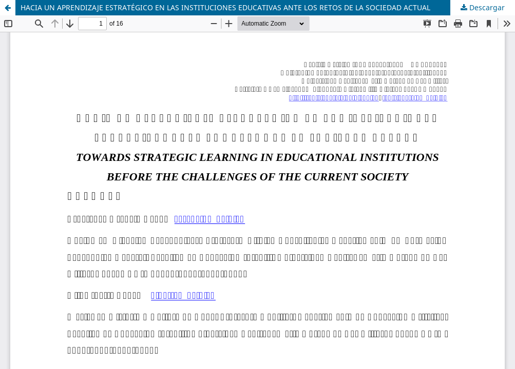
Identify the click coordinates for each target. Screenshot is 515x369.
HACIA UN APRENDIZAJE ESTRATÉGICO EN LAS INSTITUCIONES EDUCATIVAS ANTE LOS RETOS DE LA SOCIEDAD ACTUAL (225, 7)
